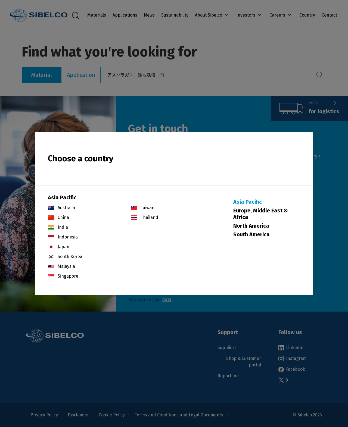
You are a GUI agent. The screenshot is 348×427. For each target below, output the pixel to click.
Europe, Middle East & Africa (260, 213)
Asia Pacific (247, 202)
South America (251, 234)
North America (251, 225)
